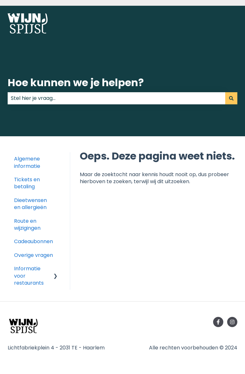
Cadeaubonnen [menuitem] (33, 241)
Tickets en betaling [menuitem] (27, 183)
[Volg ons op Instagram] (232, 322)
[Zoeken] (231, 98)
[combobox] (116, 98)
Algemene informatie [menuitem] (27, 162)
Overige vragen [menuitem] (33, 255)
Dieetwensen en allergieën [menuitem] (30, 204)
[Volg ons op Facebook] (218, 322)
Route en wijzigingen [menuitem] (27, 224)
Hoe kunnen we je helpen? (76, 82)
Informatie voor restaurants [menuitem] (29, 276)
